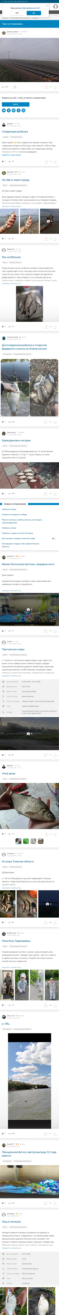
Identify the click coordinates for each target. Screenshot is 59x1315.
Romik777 (11, 556)
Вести (5, 185)
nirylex (9, 641)
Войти (15, 104)
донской (10, 172)
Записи (5, 137)
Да (34, 13)
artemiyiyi (11, 1214)
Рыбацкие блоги (16, 137)
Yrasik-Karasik (12, 337)
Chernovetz (11, 432)
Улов (5, 779)
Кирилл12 (11, 249)
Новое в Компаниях (15, 504)
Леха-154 (10, 1016)
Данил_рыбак (12, 32)
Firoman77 (11, 854)
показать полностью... (12, 206)
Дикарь (10, 124)
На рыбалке (7, 354)
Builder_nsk (11, 933)
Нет (17, 13)
